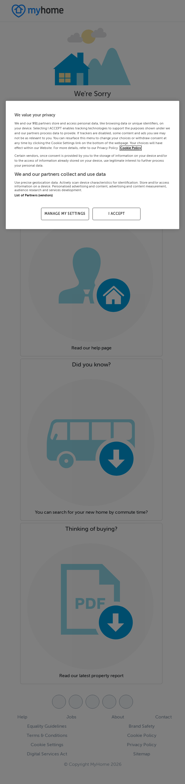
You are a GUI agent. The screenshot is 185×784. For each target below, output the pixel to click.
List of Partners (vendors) (33, 195)
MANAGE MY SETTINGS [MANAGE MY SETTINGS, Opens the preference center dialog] (65, 214)
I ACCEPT (116, 214)
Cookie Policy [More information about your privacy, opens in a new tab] (130, 148)
